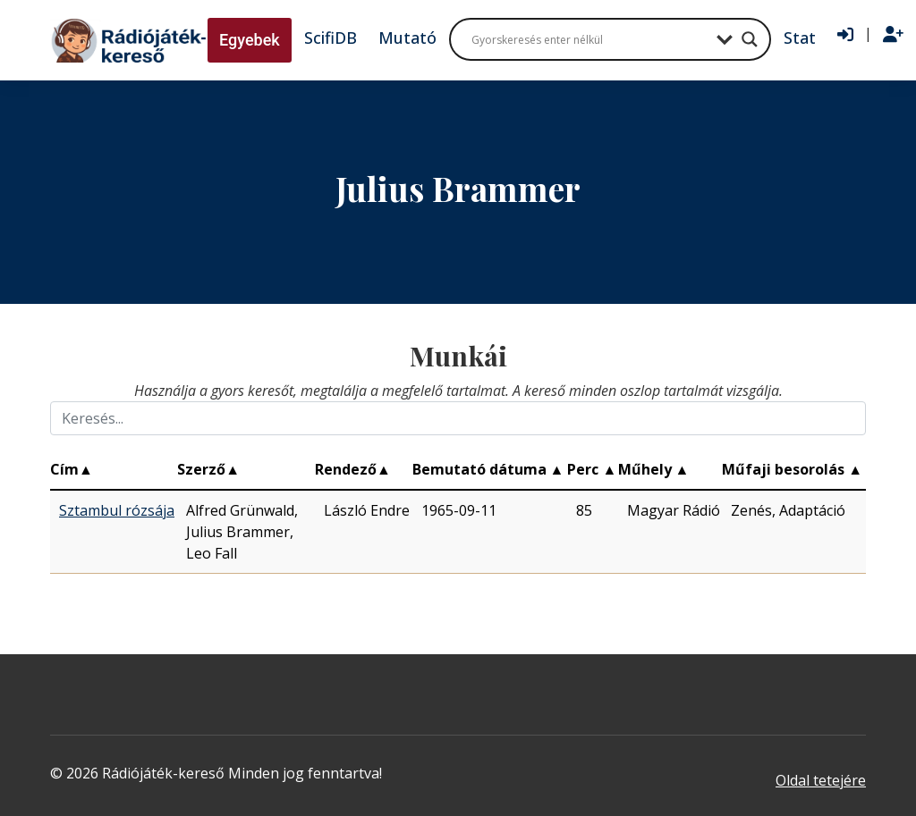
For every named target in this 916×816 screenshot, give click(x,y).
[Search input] (589, 39)
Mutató (407, 37)
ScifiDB (330, 37)
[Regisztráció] (893, 35)
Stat (800, 37)
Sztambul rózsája (116, 510)
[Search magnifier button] (749, 39)
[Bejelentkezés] (845, 35)
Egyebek (249, 39)
